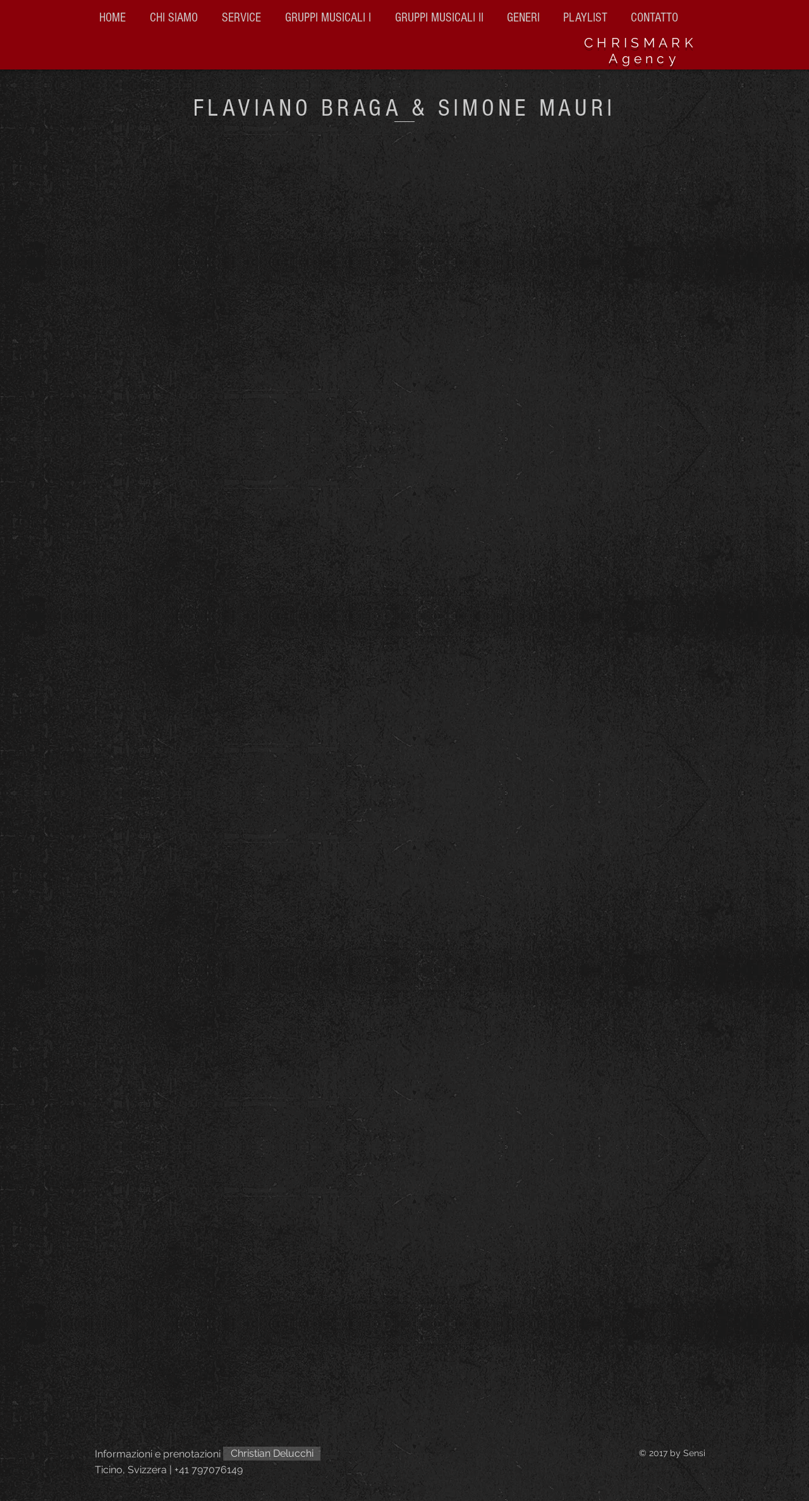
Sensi (694, 1453)
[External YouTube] (404, 887)
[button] (441, 17)
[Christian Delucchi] (271, 1454)
